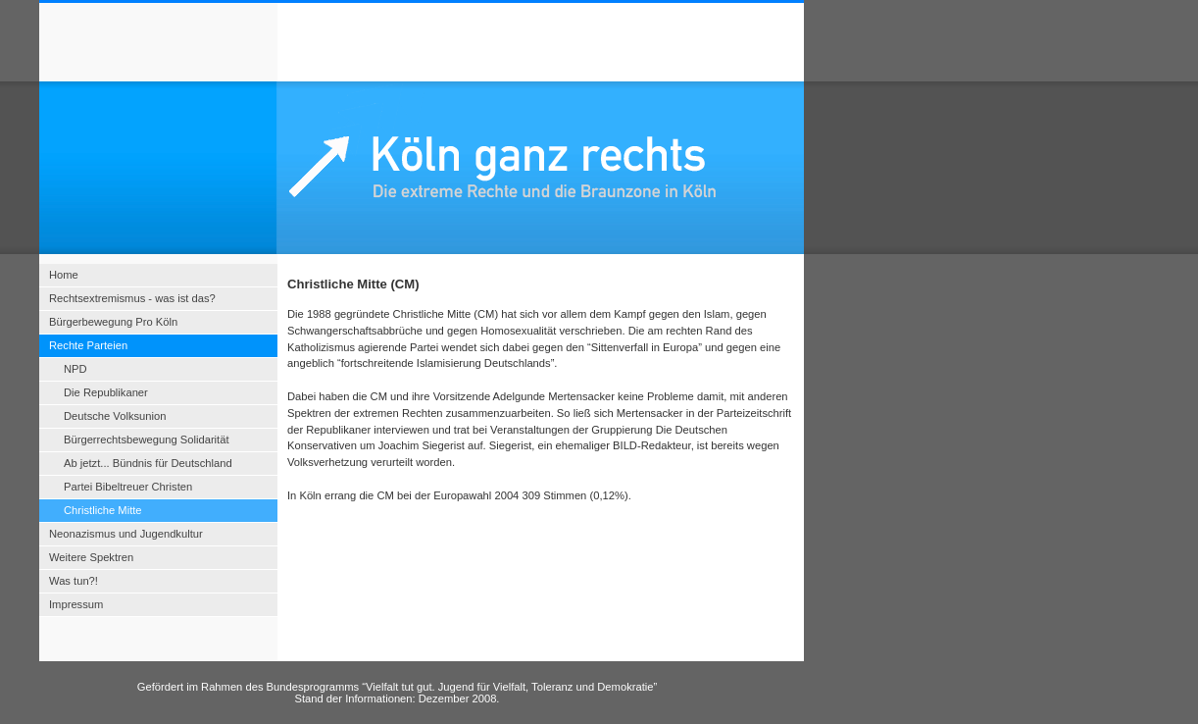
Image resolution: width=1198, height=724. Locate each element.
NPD (75, 369)
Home (63, 275)
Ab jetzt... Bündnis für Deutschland (148, 463)
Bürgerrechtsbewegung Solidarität (146, 439)
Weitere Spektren (91, 557)
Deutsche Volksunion (115, 416)
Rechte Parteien (88, 345)
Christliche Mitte (103, 510)
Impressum (76, 604)
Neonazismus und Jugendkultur (126, 534)
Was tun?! (73, 581)
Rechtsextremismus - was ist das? (132, 298)
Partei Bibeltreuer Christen (128, 486)
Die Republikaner (106, 392)
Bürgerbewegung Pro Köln (113, 322)
